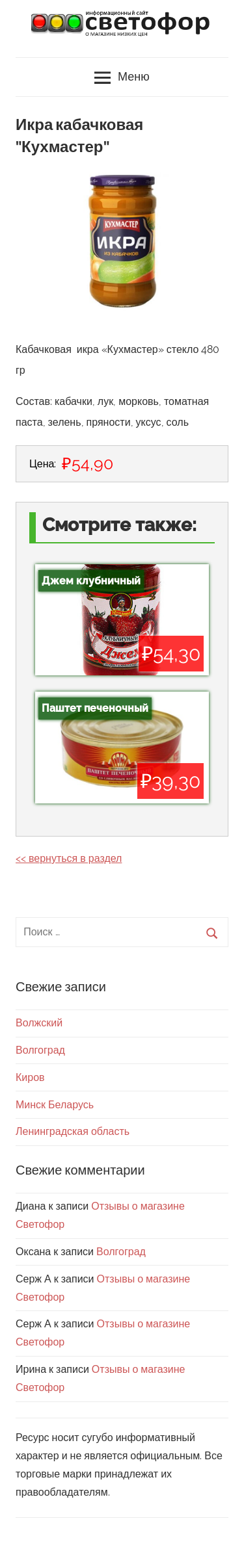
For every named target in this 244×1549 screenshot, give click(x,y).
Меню (121, 78)
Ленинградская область (72, 1131)
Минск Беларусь (55, 1105)
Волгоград (40, 1050)
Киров (30, 1077)
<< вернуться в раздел (69, 858)
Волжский (39, 1023)
